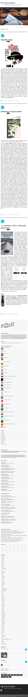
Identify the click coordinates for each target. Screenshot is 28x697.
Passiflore (21, 451)
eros (2, 569)
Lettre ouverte (4, 588)
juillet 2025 (2, 442)
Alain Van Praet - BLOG (14, 541)
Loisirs (3, 593)
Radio (3, 619)
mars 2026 (2, 433)
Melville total (6, 40)
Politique (3, 610)
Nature (3, 598)
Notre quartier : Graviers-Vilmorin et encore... (17, 540)
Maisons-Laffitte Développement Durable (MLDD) (20, 535)
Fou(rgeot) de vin (17, 451)
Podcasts (3, 608)
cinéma (11, 100)
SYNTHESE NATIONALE (17, 533)
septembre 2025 (3, 440)
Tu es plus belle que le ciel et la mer (7, 639)
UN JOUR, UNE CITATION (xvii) (5, 541)
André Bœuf (3, 501)
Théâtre (3, 636)
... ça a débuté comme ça (5, 477)
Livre (13, 100)
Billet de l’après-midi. (4, 483)
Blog (2, 563)
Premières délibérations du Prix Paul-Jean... (8, 468)
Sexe (2, 630)
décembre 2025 (3, 436)
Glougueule (12, 451)
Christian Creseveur (15, 530)
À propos (13, 8)
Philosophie (3, 605)
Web (2, 642)
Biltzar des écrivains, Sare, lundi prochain (8, 471)
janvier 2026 (3, 435)
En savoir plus (14, 696)
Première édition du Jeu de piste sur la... (6, 535)
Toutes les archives (4, 444)
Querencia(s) (3, 618)
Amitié (3, 558)
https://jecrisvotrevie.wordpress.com (19, 338)
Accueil (2, 8)
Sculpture (3, 629)
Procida (3, 614)
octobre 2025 (3, 439)
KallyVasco (9, 3)
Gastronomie (4, 577)
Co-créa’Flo (8, 536)
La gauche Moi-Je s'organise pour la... (6, 530)
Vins (2, 640)
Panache (3, 603)
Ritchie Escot (9, 451)
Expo (2, 573)
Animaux (3, 561)
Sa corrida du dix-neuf (5, 465)
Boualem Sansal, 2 (4, 489)
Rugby (3, 625)
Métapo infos (10, 534)
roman (3, 624)
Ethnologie (3, 572)
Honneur (3, 582)
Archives (7, 8)
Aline (2, 498)
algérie (3, 557)
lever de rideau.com (4, 589)
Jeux (2, 587)
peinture (3, 604)
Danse (3, 566)
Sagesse (3, 626)
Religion (3, 620)
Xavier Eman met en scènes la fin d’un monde (7, 533)
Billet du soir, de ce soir (5, 486)
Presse (13, 214)
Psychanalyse (4, 615)
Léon (2, 504)
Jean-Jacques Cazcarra (4, 507)
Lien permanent (3, 100)
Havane (3, 579)
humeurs (3, 583)
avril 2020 (26, 27)
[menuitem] (2, 8)
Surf (2, 634)
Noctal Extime (4, 599)
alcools (3, 556)
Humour (3, 584)
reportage (3, 621)
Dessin (3, 567)
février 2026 (2, 434)
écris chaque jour (4, 568)
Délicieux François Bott (11, 111)
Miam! (3, 595)
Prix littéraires (4, 613)
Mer (2, 594)
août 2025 (2, 441)
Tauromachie (4, 635)
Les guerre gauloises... (4, 534)
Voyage (3, 641)
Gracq (3, 578)
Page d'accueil (22, 27)
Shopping (3, 631)
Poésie (3, 609)
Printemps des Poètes (4, 474)
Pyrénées (3, 616)
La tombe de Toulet (4, 480)
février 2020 (17, 27)
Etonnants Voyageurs (4, 451)
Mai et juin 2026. (3, 536)
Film (2, 574)
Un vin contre (3, 462)
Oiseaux (3, 600)
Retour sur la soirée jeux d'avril (5, 540)
